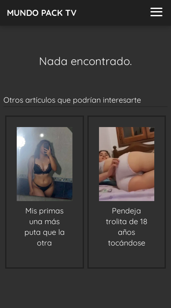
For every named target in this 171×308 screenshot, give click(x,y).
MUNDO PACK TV (42, 12)
